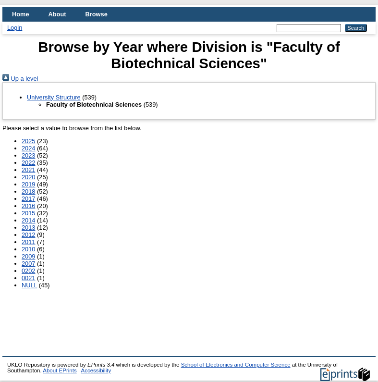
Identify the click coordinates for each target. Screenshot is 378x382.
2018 (28, 191)
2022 (28, 162)
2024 (28, 148)
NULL (29, 285)
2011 (28, 242)
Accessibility (96, 370)
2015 (28, 213)
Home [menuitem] (20, 14)
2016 (28, 205)
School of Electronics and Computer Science (236, 365)
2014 (28, 220)
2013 (28, 227)
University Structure (54, 97)
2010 (28, 249)
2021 (28, 169)
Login (14, 27)
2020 (28, 177)
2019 (28, 184)
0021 (28, 278)
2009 (28, 256)
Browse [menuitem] (96, 14)
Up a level (20, 78)
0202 (28, 270)
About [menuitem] (57, 14)
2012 (28, 234)
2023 (28, 155)
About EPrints (59, 370)
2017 (28, 198)
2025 (28, 141)
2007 (28, 263)
